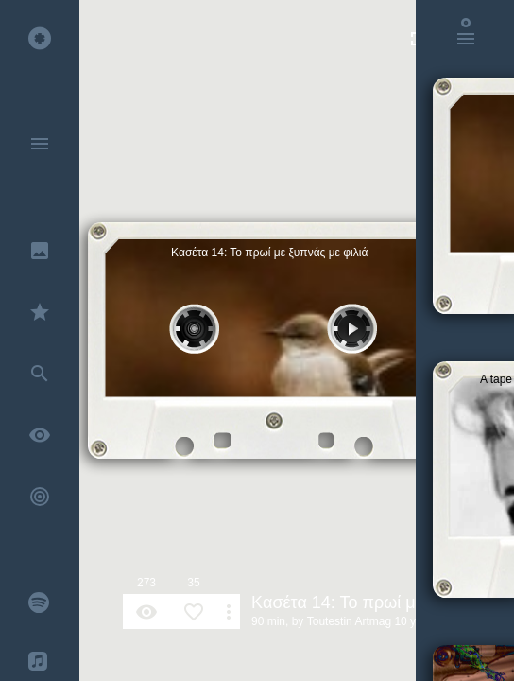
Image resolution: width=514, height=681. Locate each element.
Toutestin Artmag (349, 621)
